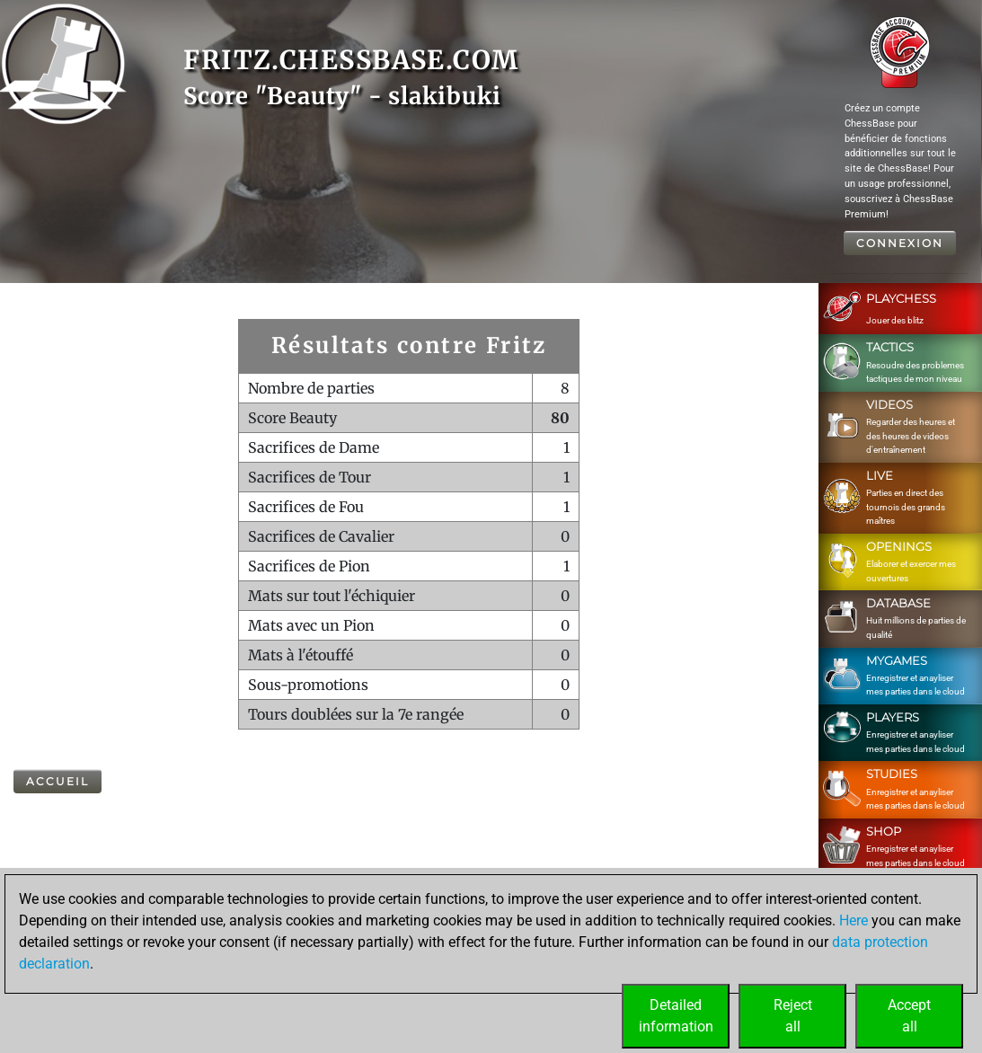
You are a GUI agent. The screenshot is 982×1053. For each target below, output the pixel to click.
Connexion (899, 243)
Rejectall (793, 1015)
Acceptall (909, 1015)
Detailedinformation (676, 1015)
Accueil (57, 781)
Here (853, 920)
